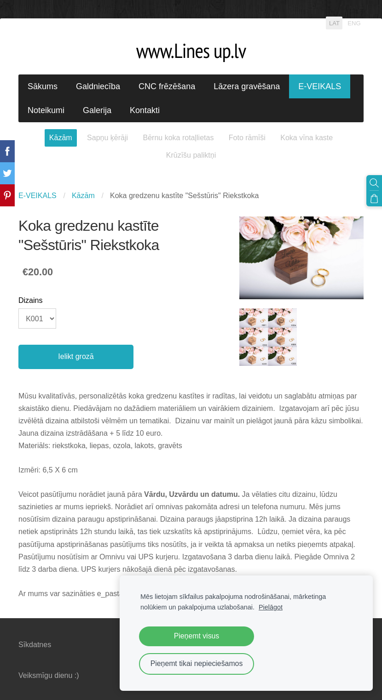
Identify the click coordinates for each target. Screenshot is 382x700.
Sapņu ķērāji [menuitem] (107, 138)
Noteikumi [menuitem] (46, 110)
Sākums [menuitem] (43, 86)
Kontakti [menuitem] (145, 110)
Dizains (30, 300)
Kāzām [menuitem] (60, 138)
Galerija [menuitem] (97, 110)
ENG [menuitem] (353, 22)
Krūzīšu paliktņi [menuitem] (191, 155)
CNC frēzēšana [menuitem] (167, 86)
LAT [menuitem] (334, 22)
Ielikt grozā (75, 356)
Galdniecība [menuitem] (98, 86)
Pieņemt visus (197, 636)
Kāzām (83, 195)
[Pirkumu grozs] (374, 198)
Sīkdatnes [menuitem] (34, 645)
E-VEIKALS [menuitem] (319, 86)
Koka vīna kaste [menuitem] (306, 138)
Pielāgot (271, 607)
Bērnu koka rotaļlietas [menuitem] (178, 138)
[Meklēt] (374, 183)
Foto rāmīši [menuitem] (247, 138)
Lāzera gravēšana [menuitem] (247, 86)
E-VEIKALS (37, 195)
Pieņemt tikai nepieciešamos (196, 663)
